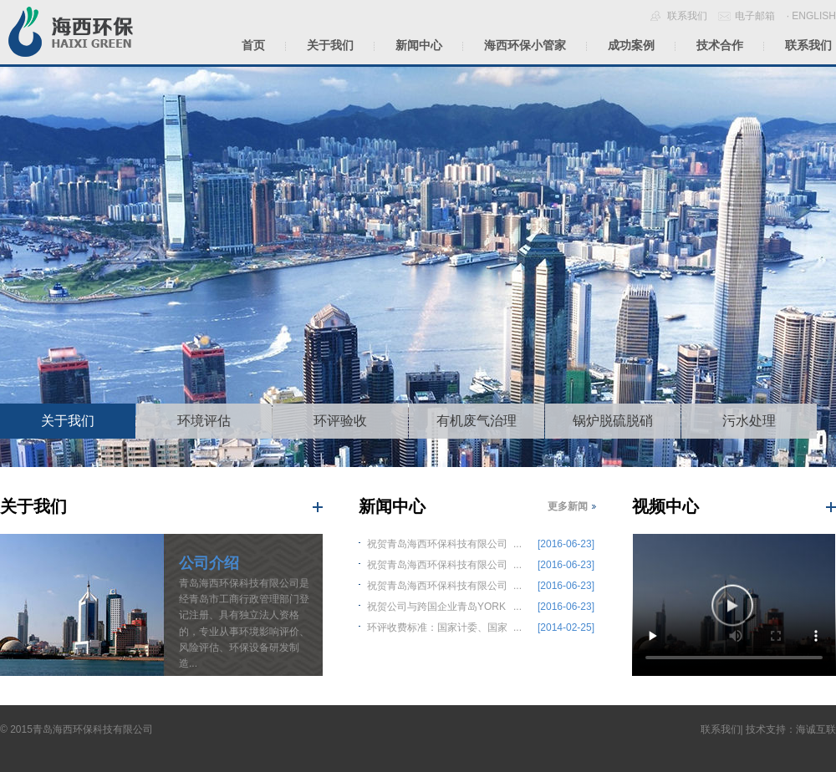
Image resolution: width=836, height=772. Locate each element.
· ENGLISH (811, 16)
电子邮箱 (755, 16)
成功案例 (631, 45)
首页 (253, 45)
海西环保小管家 (525, 45)
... (485, 542)
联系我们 (687, 16)
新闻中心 (418, 45)
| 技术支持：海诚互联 (788, 729)
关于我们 (330, 45)
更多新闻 (568, 506)
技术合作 (719, 45)
